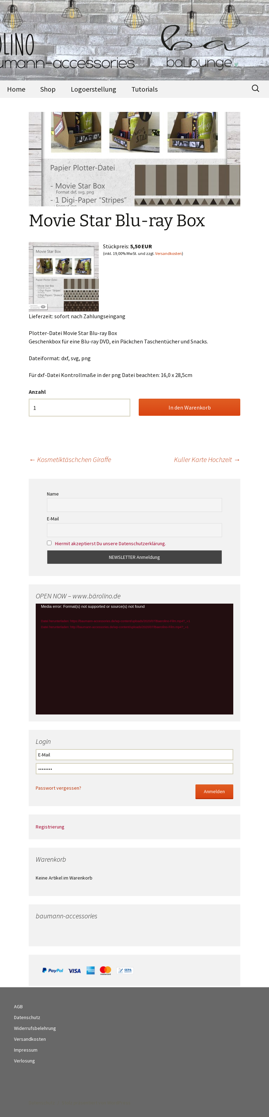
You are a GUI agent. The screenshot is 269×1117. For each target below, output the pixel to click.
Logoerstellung (93, 89)
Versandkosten (168, 253)
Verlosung (24, 1061)
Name (53, 494)
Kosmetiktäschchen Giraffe (70, 459)
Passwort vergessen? (58, 788)
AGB (18, 1006)
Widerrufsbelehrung (35, 1028)
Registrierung (50, 827)
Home (16, 89)
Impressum (25, 1050)
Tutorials (144, 89)
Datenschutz (27, 1017)
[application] (134, 659)
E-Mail (53, 518)
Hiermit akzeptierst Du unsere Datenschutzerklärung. (110, 543)
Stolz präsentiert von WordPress (96, 1103)
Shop (48, 89)
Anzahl (37, 391)
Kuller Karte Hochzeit (207, 459)
